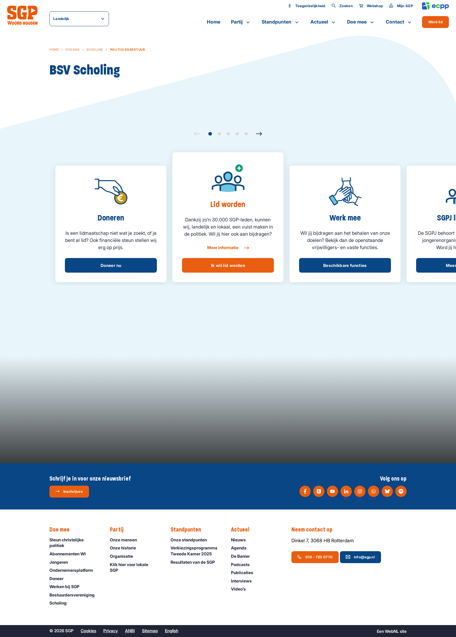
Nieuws (241, 540)
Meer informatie (228, 248)
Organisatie (124, 556)
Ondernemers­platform (74, 570)
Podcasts (243, 564)
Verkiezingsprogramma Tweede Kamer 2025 (196, 550)
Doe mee (361, 22)
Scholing (94, 49)
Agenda (241, 548)
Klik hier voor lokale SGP (135, 567)
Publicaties (245, 572)
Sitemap (150, 630)
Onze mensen (126, 540)
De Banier (243, 556)
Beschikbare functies (345, 265)
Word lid (435, 22)
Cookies (88, 630)
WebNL (392, 631)
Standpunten (281, 22)
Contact (399, 22)
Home (213, 22)
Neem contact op (314, 529)
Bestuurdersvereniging (74, 595)
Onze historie (125, 548)
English (171, 630)
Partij (241, 22)
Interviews (244, 581)
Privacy (110, 630)
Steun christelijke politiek (74, 542)
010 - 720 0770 (314, 556)
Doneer (59, 578)
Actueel (323, 22)
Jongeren (61, 562)
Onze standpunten (191, 540)
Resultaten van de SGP (195, 562)
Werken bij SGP (67, 586)
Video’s (241, 589)
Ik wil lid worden (228, 265)
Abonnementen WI (70, 554)
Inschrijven (69, 491)
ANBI (130, 630)
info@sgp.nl (360, 556)
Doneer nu (111, 265)
